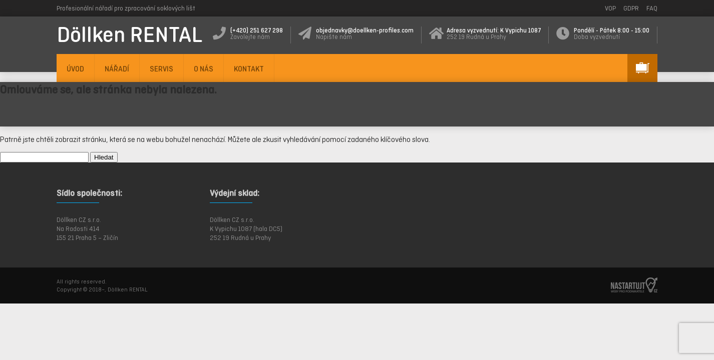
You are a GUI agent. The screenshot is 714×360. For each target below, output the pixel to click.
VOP (610, 8)
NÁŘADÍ (117, 69)
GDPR (631, 8)
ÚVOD (75, 69)
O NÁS (203, 69)
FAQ (651, 8)
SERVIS (161, 69)
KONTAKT (249, 69)
